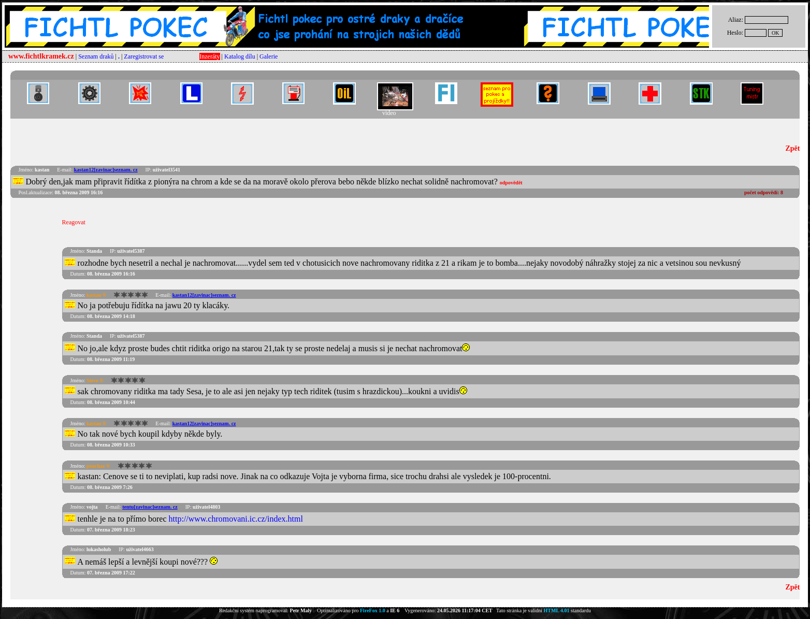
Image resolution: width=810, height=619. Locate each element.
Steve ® (95, 380)
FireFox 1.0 (372, 610)
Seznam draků (95, 56)
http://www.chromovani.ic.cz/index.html (236, 518)
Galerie (268, 56)
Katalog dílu (239, 56)
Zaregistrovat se (144, 56)
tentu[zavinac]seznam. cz (150, 507)
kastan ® (96, 295)
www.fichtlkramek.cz (41, 56)
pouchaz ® (98, 466)
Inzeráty (209, 56)
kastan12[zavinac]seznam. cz (106, 169)
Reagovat (73, 222)
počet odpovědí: (763, 192)
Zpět (792, 148)
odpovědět (511, 182)
